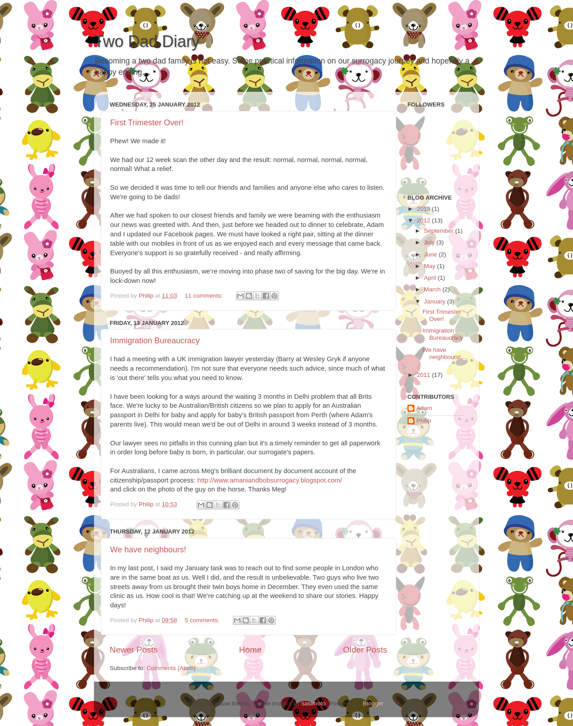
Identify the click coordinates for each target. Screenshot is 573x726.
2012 (424, 220)
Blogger (373, 703)
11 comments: (205, 295)
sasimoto (314, 703)
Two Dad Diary (147, 41)
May (430, 266)
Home (250, 649)
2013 (424, 208)
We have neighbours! (148, 549)
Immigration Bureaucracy (155, 340)
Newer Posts (134, 649)
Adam (424, 408)
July (430, 242)
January (435, 301)
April (431, 277)
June (431, 254)
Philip (423, 420)
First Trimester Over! (147, 122)
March (433, 289)
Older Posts (365, 649)
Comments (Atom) (171, 668)
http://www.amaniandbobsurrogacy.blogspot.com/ (269, 480)
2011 (424, 375)
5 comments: (203, 620)
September (439, 230)
